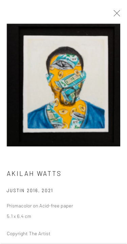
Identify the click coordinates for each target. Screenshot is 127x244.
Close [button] (115, 15)
